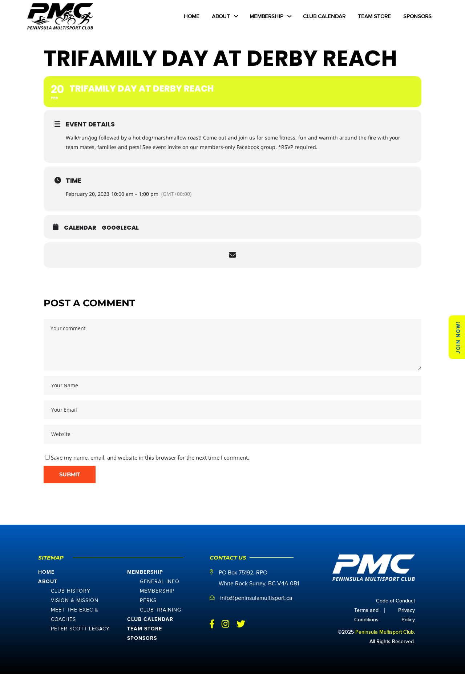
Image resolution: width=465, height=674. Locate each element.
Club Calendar (150, 619)
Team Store (144, 628)
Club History (70, 591)
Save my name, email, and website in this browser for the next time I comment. (150, 457)
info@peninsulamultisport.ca (256, 598)
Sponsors (142, 638)
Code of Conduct (395, 601)
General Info (159, 582)
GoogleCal (120, 227)
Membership (145, 572)
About (47, 581)
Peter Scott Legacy (80, 629)
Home (46, 572)
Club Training (160, 610)
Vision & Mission (74, 601)
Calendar (80, 227)
